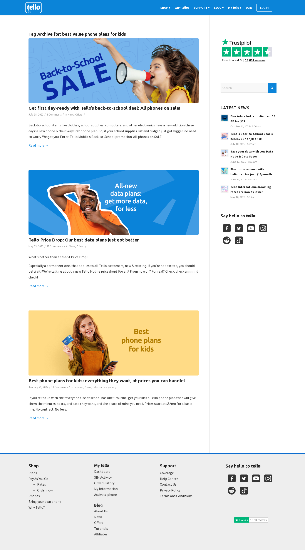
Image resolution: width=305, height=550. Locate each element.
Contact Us (168, 484)
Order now (45, 490)
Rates (41, 484)
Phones (34, 496)
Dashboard (102, 471)
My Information (106, 488)
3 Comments (54, 114)
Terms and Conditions (176, 496)
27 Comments (55, 246)
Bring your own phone (44, 501)
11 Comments (59, 387)
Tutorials (101, 528)
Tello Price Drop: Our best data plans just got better (83, 239)
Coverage (167, 473)
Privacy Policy (170, 490)
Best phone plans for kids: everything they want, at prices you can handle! (106, 380)
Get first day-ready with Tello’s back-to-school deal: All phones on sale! (104, 108)
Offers (78, 114)
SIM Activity (103, 477)
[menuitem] (165, 7)
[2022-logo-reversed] (35, 7)
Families (78, 387)
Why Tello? (36, 507)
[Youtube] (251, 228)
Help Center (169, 478)
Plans (32, 473)
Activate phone (105, 494)
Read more (38, 145)
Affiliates (100, 534)
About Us (101, 511)
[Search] (249, 88)
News (71, 114)
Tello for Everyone (103, 387)
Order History (104, 483)
